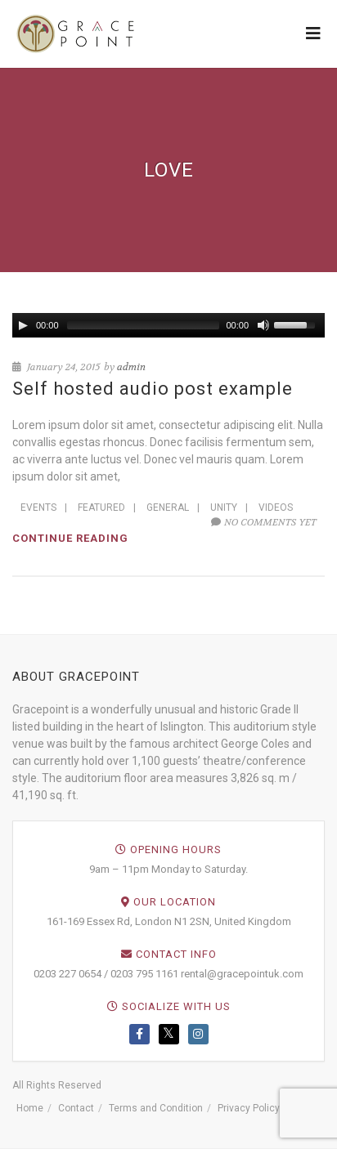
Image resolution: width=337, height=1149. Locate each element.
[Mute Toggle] (263, 325)
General (167, 507)
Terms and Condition (156, 1108)
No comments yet (264, 522)
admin (131, 366)
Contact (76, 1108)
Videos (275, 507)
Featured (101, 507)
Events (38, 507)
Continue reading (70, 538)
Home (29, 1108)
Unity (223, 507)
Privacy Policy (249, 1108)
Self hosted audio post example (152, 388)
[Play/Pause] (22, 325)
